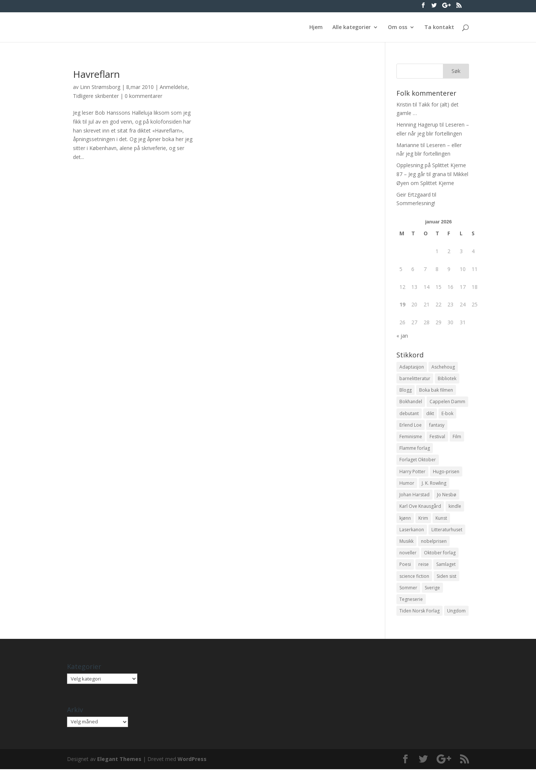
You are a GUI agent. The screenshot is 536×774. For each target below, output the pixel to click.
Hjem (316, 28)
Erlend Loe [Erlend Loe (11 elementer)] (410, 426)
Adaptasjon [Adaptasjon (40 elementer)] (411, 367)
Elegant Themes (119, 763)
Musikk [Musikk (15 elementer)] (406, 544)
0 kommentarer (143, 95)
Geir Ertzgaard (413, 194)
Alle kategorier (351, 28)
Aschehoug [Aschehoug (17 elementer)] (443, 367)
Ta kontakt (439, 28)
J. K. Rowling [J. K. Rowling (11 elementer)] (434, 485)
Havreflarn (96, 74)
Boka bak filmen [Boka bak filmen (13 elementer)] (436, 390)
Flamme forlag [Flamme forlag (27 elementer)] (414, 449)
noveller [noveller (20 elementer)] (408, 556)
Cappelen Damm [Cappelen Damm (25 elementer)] (447, 402)
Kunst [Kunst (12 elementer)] (441, 520)
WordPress (192, 763)
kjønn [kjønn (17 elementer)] (405, 520)
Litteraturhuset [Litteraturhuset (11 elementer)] (446, 532)
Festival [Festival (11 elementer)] (437, 437)
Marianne (407, 145)
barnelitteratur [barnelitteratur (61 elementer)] (414, 378)
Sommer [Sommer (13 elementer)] (408, 592)
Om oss (397, 28)
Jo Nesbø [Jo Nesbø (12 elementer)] (446, 497)
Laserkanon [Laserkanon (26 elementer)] (411, 532)
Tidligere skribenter (96, 95)
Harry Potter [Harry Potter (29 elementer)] (412, 473)
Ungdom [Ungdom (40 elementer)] (456, 615)
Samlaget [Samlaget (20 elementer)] (446, 568)
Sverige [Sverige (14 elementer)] (432, 592)
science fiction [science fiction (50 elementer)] (414, 580)
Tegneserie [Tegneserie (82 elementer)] (411, 604)
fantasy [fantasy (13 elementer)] (436, 426)
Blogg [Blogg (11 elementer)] (405, 390)
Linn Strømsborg (100, 86)
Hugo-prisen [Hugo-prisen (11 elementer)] (446, 473)
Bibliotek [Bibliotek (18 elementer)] (447, 378)
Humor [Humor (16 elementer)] (406, 485)
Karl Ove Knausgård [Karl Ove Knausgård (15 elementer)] (420, 509)
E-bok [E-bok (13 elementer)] (447, 414)
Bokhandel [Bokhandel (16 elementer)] (410, 402)
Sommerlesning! (415, 203)
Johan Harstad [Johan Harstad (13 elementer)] (414, 497)
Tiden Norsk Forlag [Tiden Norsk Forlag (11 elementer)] (419, 615)
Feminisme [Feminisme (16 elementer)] (410, 437)
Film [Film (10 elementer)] (457, 437)
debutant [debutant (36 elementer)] (409, 414)
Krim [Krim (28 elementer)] (423, 520)
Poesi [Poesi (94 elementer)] (405, 568)
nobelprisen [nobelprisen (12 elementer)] (434, 544)
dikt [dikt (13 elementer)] (430, 414)
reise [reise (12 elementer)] (423, 568)
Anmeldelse (174, 86)
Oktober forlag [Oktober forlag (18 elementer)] (440, 556)
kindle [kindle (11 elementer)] (455, 509)
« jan (402, 335)
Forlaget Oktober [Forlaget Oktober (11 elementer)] (417, 461)
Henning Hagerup (417, 124)
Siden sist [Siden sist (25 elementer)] (446, 580)
